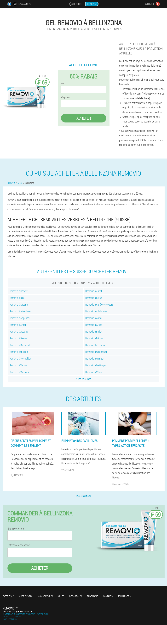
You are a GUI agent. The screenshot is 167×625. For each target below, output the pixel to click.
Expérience (8, 596)
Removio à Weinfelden (20, 358)
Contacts (108, 596)
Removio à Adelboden (96, 311)
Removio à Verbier (18, 365)
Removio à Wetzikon (19, 372)
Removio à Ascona (19, 331)
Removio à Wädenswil (96, 351)
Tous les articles (83, 496)
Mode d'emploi (26, 596)
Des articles (75, 596)
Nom (63, 83)
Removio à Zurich (94, 291)
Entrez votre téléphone (18, 545)
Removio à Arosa (93, 324)
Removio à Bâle (17, 297)
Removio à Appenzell (20, 318)
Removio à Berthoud (20, 345)
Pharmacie (92, 596)
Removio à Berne (93, 297)
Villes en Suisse (83, 379)
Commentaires (45, 596)
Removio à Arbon (18, 324)
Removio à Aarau (93, 318)
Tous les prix (124, 596)
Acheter (83, 118)
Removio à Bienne (18, 338)
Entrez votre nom (15, 528)
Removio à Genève (19, 291)
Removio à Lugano (19, 304)
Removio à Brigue (94, 338)
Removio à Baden (93, 331)
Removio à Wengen (94, 358)
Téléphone (65, 97)
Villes (61, 596)
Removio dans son (19, 351)
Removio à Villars (93, 372)
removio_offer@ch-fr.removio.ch (17, 611)
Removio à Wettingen (95, 365)
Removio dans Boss (95, 345)
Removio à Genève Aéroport (99, 304)
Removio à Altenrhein (20, 311)
